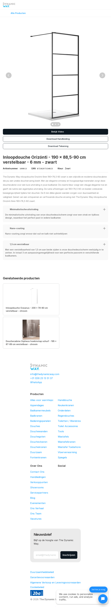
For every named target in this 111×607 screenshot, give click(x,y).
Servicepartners (39, 492)
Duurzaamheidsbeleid (42, 572)
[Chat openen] (103, 599)
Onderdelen (64, 410)
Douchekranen (38, 447)
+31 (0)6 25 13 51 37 (41, 378)
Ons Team (35, 513)
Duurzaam (36, 452)
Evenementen (38, 503)
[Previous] (9, 75)
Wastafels (63, 436)
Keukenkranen (66, 405)
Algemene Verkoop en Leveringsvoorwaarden (55, 582)
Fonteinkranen (38, 457)
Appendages (37, 405)
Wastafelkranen (66, 441)
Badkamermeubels (40, 410)
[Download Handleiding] (55, 139)
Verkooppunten (39, 482)
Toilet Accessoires (68, 426)
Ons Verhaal (37, 508)
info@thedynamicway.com (44, 374)
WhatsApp (36, 382)
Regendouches (66, 415)
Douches (35, 426)
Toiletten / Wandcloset (70, 420)
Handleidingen (38, 477)
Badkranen (36, 415)
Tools (61, 431)
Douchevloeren (38, 441)
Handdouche (65, 400)
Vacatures (35, 518)
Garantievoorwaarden (42, 577)
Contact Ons (37, 471)
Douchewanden (39, 431)
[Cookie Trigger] (37, 587)
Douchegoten (37, 436)
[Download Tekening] (55, 146)
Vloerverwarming (67, 452)
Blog (32, 497)
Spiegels (62, 457)
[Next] (102, 75)
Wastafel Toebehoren (70, 447)
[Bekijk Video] (55, 132)
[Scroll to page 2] (55, 124)
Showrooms (37, 487)
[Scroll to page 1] (52, 124)
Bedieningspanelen (40, 420)
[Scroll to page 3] (59, 124)
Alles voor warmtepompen (45, 400)
